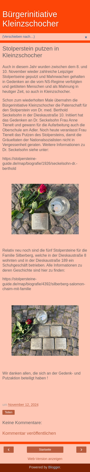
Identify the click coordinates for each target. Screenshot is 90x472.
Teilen (8, 412)
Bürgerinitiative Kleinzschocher (30, 19)
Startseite (45, 449)
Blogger (54, 467)
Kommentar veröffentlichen (29, 433)
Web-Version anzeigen (45, 459)
